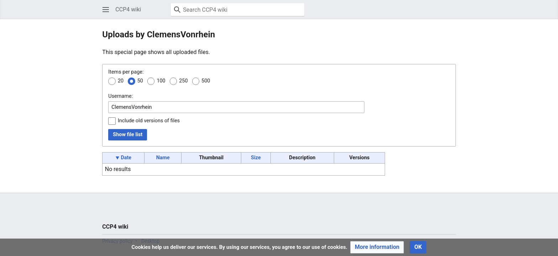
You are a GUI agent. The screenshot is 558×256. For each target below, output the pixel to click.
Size (256, 158)
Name (163, 158)
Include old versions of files (149, 121)
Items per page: (125, 72)
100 (161, 81)
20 (120, 81)
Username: (120, 96)
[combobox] (236, 107)
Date (126, 158)
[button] (106, 9)
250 (183, 81)
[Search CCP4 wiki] (237, 9)
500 (205, 81)
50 (140, 81)
